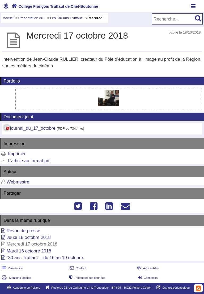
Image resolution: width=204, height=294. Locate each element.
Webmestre (18, 182)
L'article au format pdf (29, 160)
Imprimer (17, 153)
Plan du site (12, 268)
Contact (77, 268)
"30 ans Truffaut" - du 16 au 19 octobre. (45, 257)
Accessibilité (147, 268)
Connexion (147, 277)
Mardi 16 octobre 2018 (29, 251)
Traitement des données (86, 277)
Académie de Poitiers (26, 287)
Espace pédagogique (176, 287)
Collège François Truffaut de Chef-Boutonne (54, 6)
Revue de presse (23, 230)
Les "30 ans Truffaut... (67, 18)
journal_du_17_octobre (33, 128)
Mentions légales (16, 277)
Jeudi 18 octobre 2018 (29, 237)
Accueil (8, 18)
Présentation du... (32, 18)
